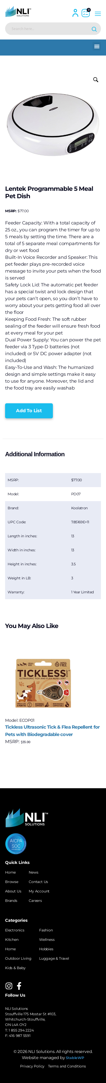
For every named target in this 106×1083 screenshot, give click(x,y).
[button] (97, 46)
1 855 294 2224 (21, 1030)
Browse (11, 881)
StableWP (75, 1057)
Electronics (14, 930)
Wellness (46, 939)
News (33, 872)
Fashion (46, 930)
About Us (13, 891)
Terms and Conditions (67, 1066)
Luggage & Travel (54, 958)
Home (10, 872)
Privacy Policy (32, 1066)
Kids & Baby (15, 968)
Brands (11, 900)
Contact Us (38, 881)
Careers (35, 900)
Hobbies (46, 949)
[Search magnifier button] (94, 28)
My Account (39, 891)
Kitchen (12, 939)
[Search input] (49, 28)
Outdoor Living (18, 958)
